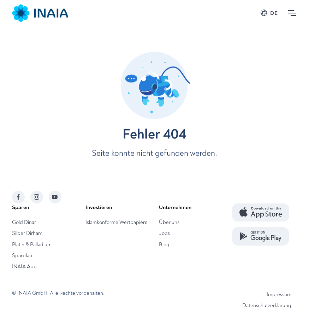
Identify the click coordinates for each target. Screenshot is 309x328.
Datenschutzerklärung (266, 305)
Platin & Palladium (32, 244)
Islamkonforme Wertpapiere (116, 222)
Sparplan (22, 255)
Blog (164, 244)
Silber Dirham (27, 233)
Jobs (164, 233)
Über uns (169, 222)
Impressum (279, 294)
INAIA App (24, 266)
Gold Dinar (24, 222)
